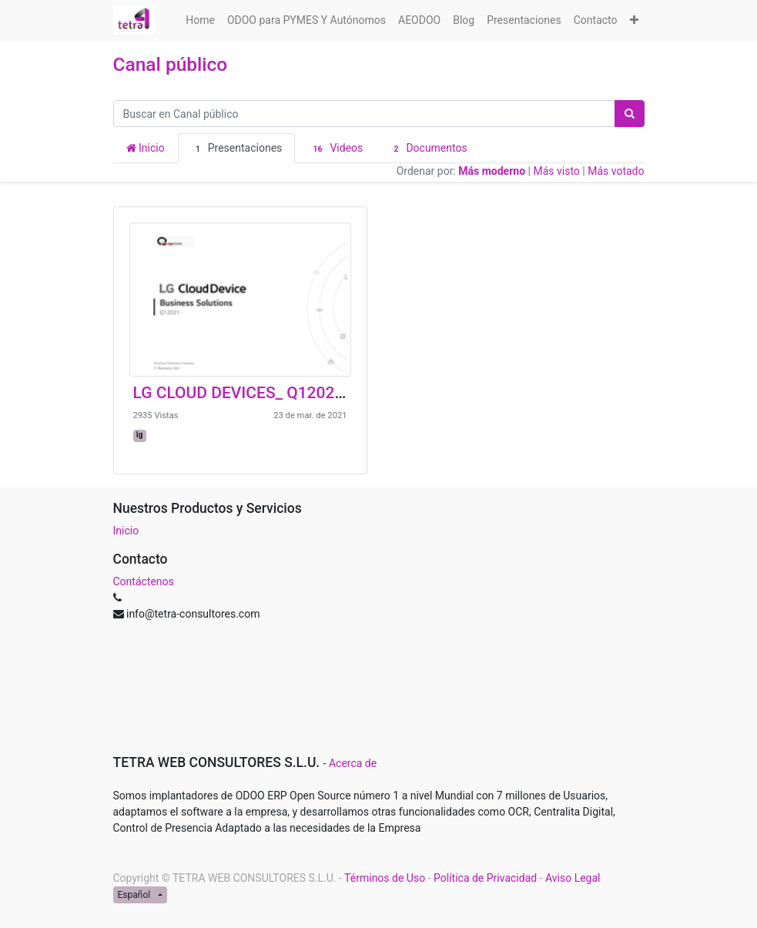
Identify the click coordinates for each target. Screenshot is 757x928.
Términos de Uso (384, 878)
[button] (634, 20)
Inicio (145, 148)
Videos (335, 149)
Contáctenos (143, 581)
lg (139, 435)
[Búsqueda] (630, 113)
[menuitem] (200, 20)
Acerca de (353, 763)
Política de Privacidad (485, 878)
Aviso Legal (573, 878)
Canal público (170, 64)
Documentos (428, 149)
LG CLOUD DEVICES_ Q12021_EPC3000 (275, 393)
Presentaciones (237, 149)
